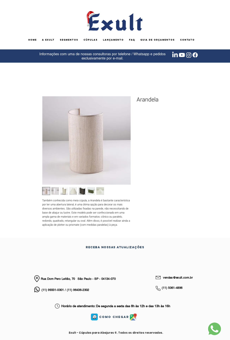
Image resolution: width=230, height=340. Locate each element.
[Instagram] (188, 55)
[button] (69, 40)
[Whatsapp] (37, 289)
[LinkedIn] (175, 55)
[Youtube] (181, 55)
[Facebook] (195, 55)
